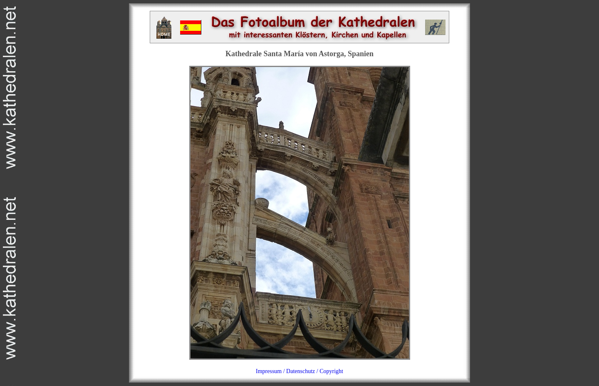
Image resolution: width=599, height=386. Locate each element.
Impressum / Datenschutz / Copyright (299, 371)
